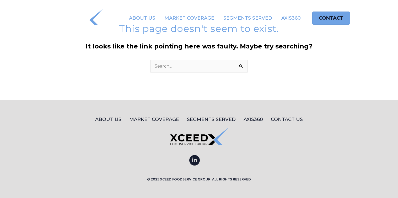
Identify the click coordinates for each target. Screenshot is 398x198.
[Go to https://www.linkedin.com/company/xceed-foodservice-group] (194, 160)
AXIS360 (291, 18)
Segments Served (247, 18)
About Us (142, 18)
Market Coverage (189, 18)
